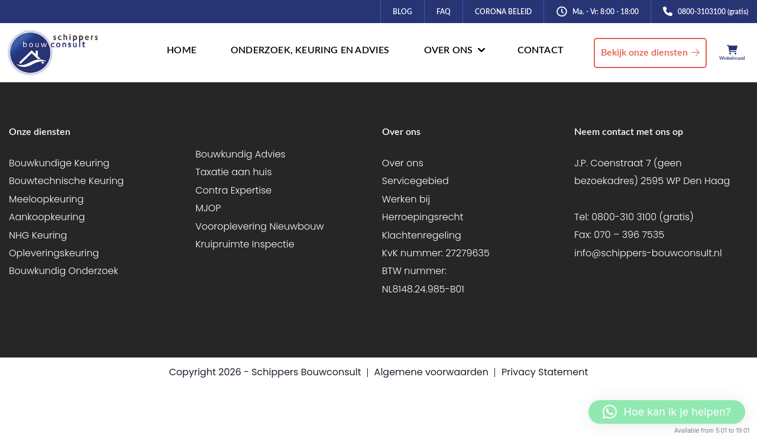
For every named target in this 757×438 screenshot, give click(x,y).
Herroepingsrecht (423, 217)
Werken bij (406, 199)
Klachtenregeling (421, 235)
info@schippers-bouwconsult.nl (648, 253)
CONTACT (540, 50)
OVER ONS (448, 50)
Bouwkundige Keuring (59, 163)
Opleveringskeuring (54, 253)
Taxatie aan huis (233, 172)
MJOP (208, 208)
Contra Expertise (233, 190)
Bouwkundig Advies (240, 154)
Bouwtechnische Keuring (66, 181)
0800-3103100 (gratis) (713, 11)
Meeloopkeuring (46, 199)
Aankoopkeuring (47, 217)
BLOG (402, 11)
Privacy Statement (545, 372)
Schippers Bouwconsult (306, 372)
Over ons (402, 163)
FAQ (443, 11)
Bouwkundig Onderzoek (63, 271)
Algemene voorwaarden (431, 372)
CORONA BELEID (503, 11)
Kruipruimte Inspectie (244, 244)
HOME (181, 50)
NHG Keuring (38, 235)
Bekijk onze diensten (644, 52)
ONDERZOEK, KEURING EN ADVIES (310, 50)
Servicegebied (415, 181)
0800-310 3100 (623, 217)
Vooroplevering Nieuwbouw (259, 226)
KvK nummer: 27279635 (436, 253)
